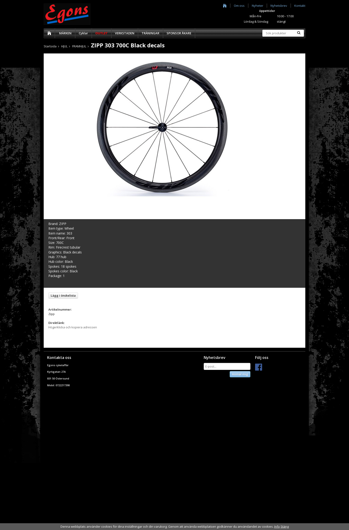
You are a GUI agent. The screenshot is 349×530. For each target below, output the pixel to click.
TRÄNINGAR (150, 33)
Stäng (285, 526)
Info (277, 526)
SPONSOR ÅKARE (179, 33)
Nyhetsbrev (279, 6)
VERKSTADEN (124, 33)
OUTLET (101, 33)
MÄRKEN (65, 33)
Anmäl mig (240, 374)
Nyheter (257, 6)
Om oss (239, 6)
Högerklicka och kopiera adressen (72, 327)
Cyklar (83, 33)
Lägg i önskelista (63, 295)
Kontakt (299, 6)
